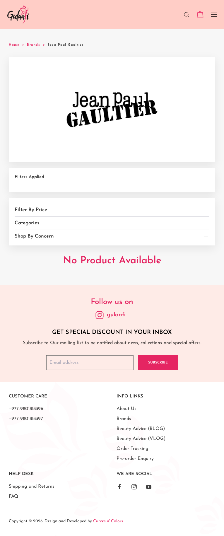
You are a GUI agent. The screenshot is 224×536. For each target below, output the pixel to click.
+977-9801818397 (26, 418)
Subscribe (158, 362)
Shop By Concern (34, 236)
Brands (33, 45)
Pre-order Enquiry (135, 458)
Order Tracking (132, 448)
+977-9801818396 (26, 409)
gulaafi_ (118, 315)
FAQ (13, 496)
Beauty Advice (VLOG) (141, 438)
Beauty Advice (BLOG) (141, 428)
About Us (126, 409)
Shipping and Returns (31, 486)
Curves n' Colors (108, 521)
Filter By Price (31, 209)
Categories (27, 223)
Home (14, 45)
